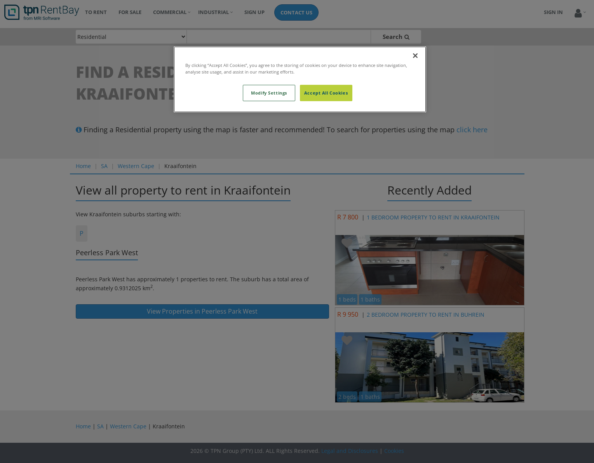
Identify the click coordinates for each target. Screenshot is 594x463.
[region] (300, 79)
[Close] (415, 55)
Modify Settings (269, 93)
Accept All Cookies (326, 93)
